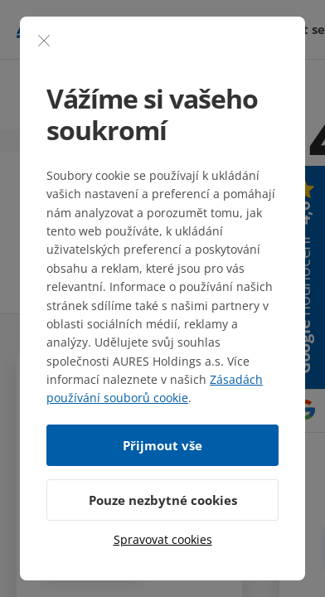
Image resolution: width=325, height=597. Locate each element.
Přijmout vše (162, 445)
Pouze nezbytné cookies (163, 500)
